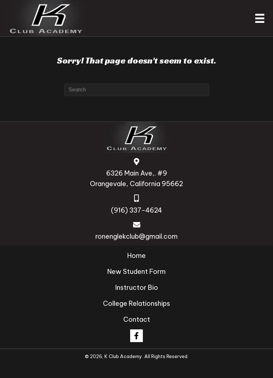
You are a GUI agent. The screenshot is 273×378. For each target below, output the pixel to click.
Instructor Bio (136, 287)
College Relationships (136, 303)
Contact (136, 319)
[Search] (136, 89)
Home (136, 255)
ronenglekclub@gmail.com (136, 236)
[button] (136, 335)
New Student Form (136, 271)
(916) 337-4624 (136, 210)
